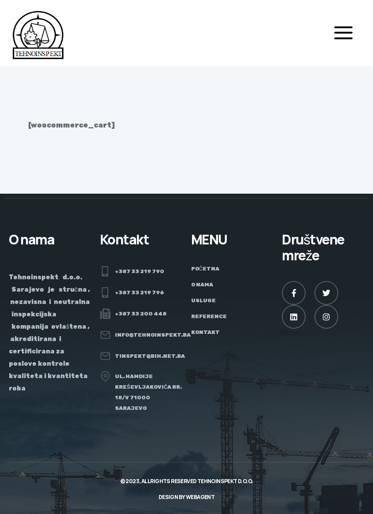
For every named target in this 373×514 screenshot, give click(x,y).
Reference (209, 316)
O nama (202, 284)
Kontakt (205, 332)
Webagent (200, 497)
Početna (205, 269)
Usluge (203, 300)
